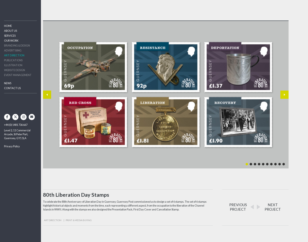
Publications (13, 60)
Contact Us (12, 88)
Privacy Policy (12, 146)
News (7, 83)
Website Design (14, 70)
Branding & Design (17, 45)
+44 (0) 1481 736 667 (15, 124)
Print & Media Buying (79, 220)
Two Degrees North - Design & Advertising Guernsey (20, 8)
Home (8, 25)
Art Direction (14, 55)
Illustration (13, 65)
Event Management (18, 75)
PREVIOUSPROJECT (238, 206)
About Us (10, 30)
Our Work (11, 40)
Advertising (12, 50)
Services (10, 35)
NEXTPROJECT (273, 206)
